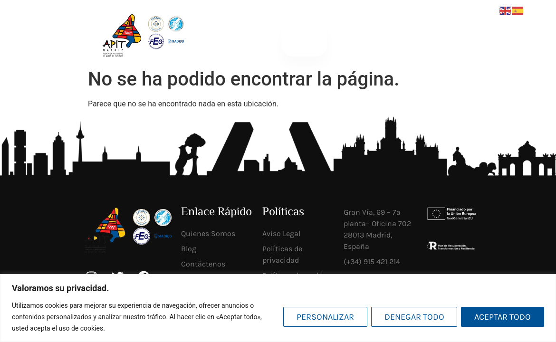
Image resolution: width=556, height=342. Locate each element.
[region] (278, 308)
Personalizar (325, 317)
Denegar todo (414, 317)
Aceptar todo (502, 317)
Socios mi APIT (450, 38)
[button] (304, 39)
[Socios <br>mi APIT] (428, 39)
